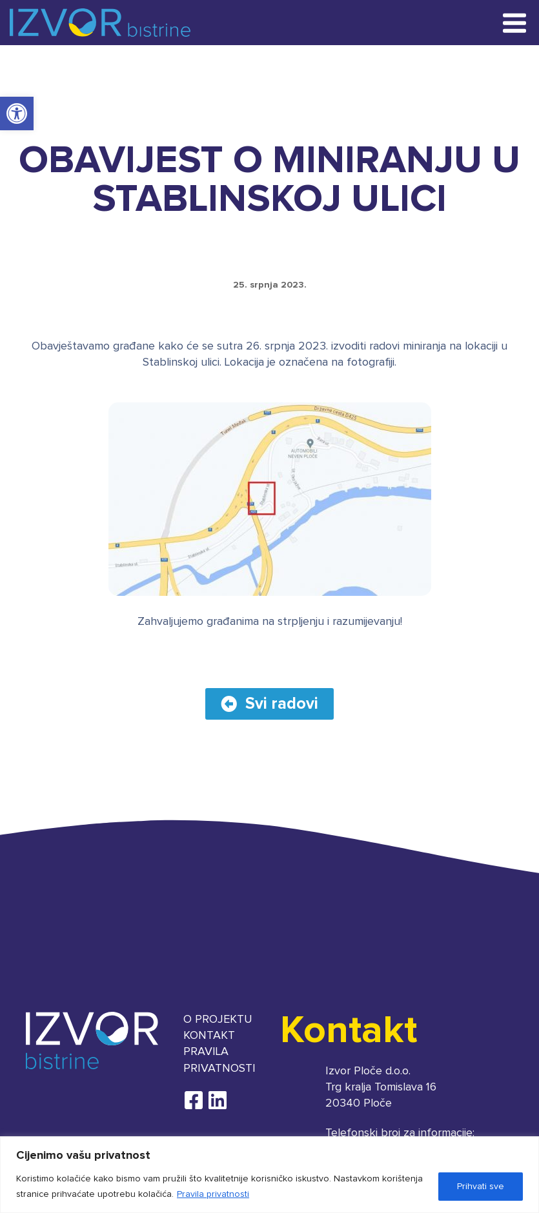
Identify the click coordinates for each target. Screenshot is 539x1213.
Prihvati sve (480, 1186)
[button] (17, 113)
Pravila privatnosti (213, 1194)
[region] (269, 1174)
